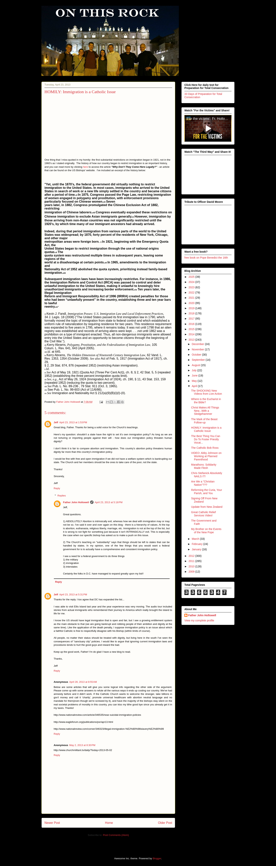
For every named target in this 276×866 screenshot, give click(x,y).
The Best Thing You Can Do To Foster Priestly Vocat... (205, 439)
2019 (192, 308)
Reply (57, 488)
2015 (192, 329)
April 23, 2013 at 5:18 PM (108, 502)
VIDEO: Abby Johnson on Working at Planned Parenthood (206, 456)
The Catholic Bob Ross (205, 447)
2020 (192, 302)
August (196, 364)
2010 (192, 566)
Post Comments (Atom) (116, 835)
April (195, 385)
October (197, 354)
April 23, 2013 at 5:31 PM (73, 594)
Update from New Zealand (206, 506)
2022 (192, 292)
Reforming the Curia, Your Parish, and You (206, 491)
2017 (192, 318)
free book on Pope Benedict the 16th (206, 257)
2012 (192, 555)
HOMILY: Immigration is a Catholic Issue (206, 429)
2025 (192, 276)
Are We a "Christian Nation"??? (202, 483)
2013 (192, 339)
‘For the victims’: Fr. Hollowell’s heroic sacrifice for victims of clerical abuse (209, 119)
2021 (192, 297)
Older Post (165, 822)
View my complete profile (199, 620)
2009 (192, 571)
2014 (192, 334)
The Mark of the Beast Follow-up (204, 420)
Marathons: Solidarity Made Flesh (203, 466)
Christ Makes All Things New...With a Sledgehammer (205, 410)
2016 (192, 323)
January (197, 549)
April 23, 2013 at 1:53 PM (73, 422)
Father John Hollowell (76, 502)
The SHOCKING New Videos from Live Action (206, 392)
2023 (192, 287)
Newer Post (52, 822)
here (85, 166)
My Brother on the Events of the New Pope (206, 530)
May (194, 380)
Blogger (157, 858)
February (197, 544)
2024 (192, 281)
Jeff (56, 422)
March (196, 538)
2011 (192, 561)
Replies (62, 495)
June (195, 375)
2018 (192, 313)
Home (109, 822)
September (198, 359)
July (194, 370)
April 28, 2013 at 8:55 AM (83, 681)
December (198, 344)
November (198, 349)
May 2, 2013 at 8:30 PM (82, 745)
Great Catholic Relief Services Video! (203, 513)
